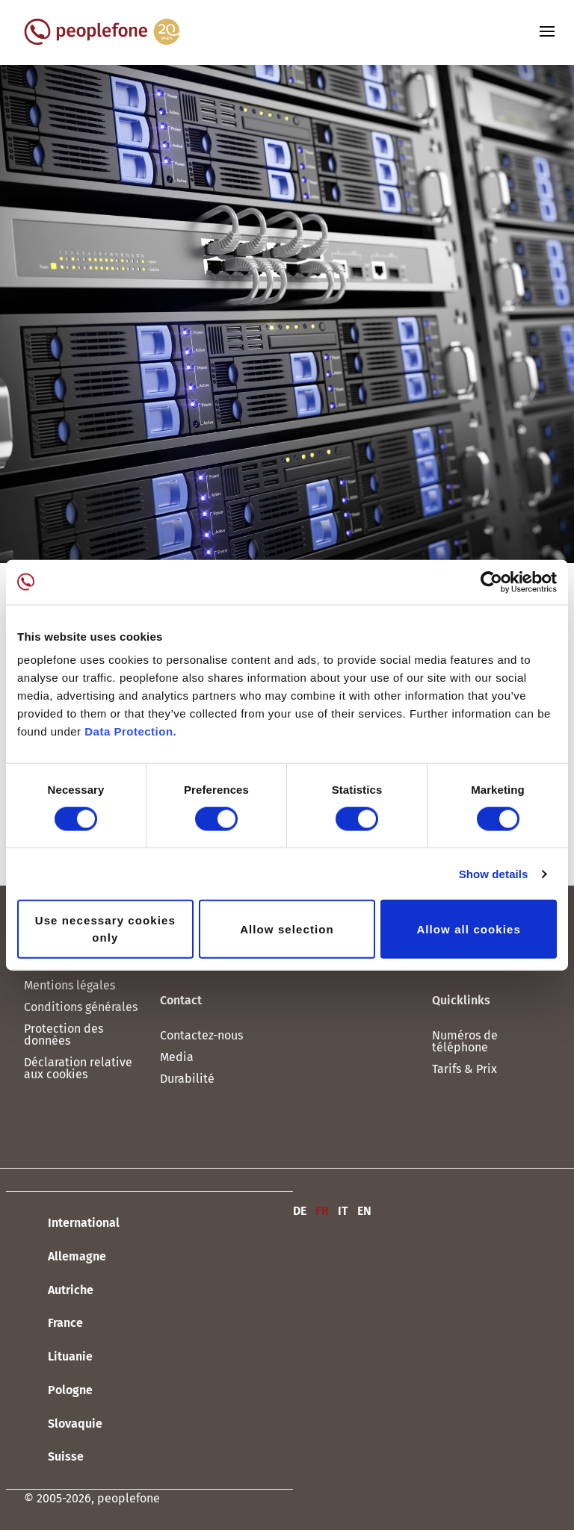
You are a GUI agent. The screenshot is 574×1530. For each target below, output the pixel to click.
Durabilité (187, 1079)
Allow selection (287, 928)
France (53, 1324)
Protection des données (63, 1034)
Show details (493, 873)
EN (364, 1211)
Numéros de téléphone (465, 1041)
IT (343, 1211)
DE (299, 1211)
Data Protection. (130, 731)
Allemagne (65, 1257)
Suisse (54, 1458)
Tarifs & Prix (464, 1069)
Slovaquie (63, 1424)
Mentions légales (69, 985)
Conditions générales (81, 1007)
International (72, 1224)
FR (322, 1211)
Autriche (58, 1290)
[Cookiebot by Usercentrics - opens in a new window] (491, 581)
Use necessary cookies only (105, 929)
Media (177, 1057)
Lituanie (58, 1357)
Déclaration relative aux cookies (78, 1068)
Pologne (58, 1391)
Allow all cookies (468, 928)
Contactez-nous (201, 1035)
